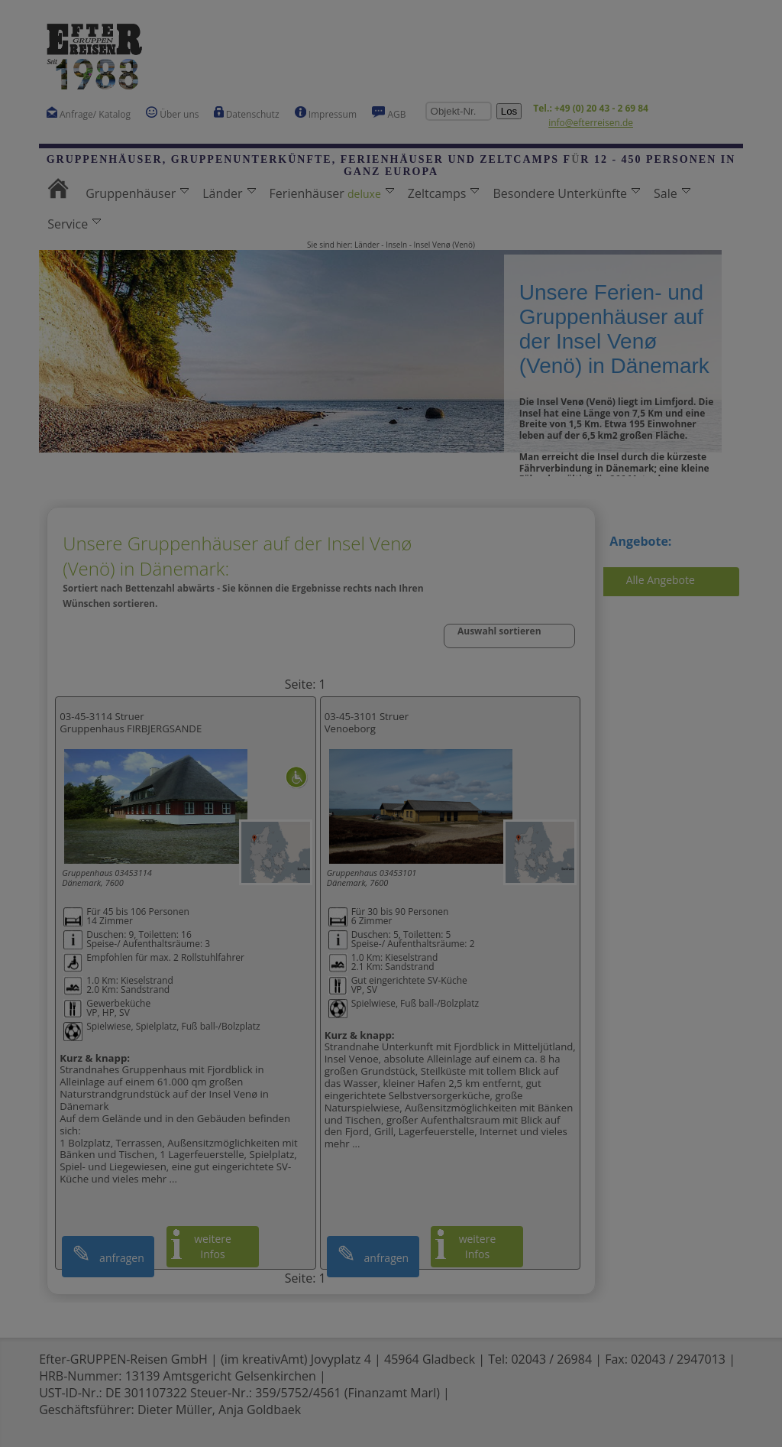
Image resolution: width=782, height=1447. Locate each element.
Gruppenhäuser (137, 193)
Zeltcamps (444, 193)
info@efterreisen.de (590, 122)
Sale (672, 193)
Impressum (326, 113)
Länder (228, 193)
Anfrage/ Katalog (89, 113)
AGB (389, 113)
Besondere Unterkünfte (566, 193)
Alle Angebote (660, 580)
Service (74, 224)
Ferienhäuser (332, 193)
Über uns (172, 113)
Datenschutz (246, 113)
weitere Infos (212, 1246)
